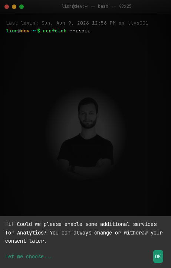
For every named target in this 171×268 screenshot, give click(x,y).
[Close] (6, 6)
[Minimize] (14, 6)
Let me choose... (29, 256)
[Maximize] (21, 6)
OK (158, 256)
